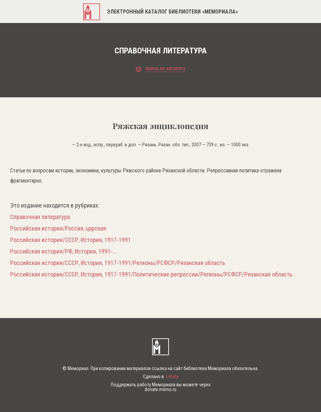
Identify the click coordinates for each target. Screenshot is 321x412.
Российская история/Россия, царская (58, 228)
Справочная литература (40, 217)
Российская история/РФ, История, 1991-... (63, 251)
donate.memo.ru (160, 389)
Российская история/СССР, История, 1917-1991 (70, 240)
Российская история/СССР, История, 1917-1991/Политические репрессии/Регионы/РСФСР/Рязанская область (151, 274)
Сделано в (160, 376)
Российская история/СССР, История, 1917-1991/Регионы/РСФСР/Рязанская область (117, 263)
